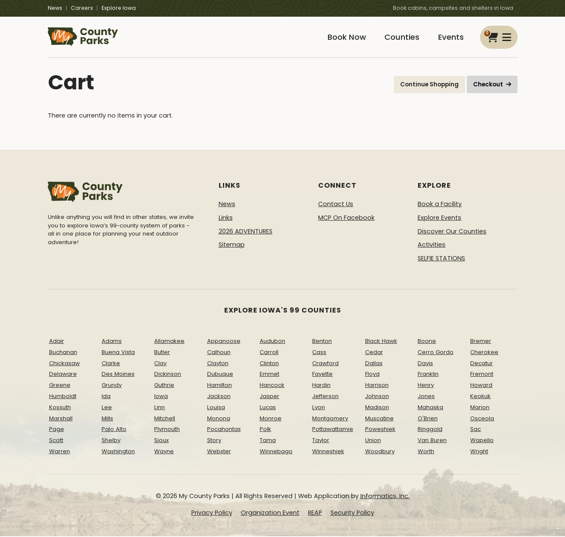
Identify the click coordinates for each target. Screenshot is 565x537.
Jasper (269, 397)
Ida (106, 397)
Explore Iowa (119, 8)
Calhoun (219, 353)
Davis (425, 364)
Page (56, 430)
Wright (479, 452)
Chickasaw (64, 364)
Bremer (480, 342)
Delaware (63, 375)
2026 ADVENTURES (245, 231)
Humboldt (62, 397)
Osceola (482, 419)
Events (451, 37)
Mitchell (164, 419)
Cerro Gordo (436, 353)
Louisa (216, 408)
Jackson (219, 397)
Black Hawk (381, 342)
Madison (377, 408)
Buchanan (63, 353)
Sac (475, 430)
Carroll (269, 353)
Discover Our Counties (452, 231)
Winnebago (276, 452)
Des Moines (118, 375)
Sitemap (232, 245)
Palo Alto (114, 430)
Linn (159, 408)
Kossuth (60, 408)
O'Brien (428, 419)
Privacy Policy (211, 513)
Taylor (320, 441)
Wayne (164, 452)
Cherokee (484, 353)
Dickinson (167, 375)
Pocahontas (224, 430)
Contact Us (335, 205)
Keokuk (480, 397)
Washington (118, 452)
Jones (426, 397)
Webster (219, 452)
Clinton (269, 364)
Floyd (372, 375)
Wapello (482, 441)
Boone (427, 342)
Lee (107, 408)
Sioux (161, 441)
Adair (56, 342)
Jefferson (325, 397)
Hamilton (219, 386)
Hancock (272, 386)
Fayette (322, 375)
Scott (56, 441)
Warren (59, 452)
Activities (431, 245)
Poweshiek (380, 430)
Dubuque (220, 375)
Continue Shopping (429, 85)
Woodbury (380, 452)
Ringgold (430, 430)
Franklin (428, 375)
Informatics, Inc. (385, 497)
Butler (162, 353)
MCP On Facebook (346, 218)
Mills (107, 419)
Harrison (377, 386)
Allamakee (169, 342)
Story (214, 441)
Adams (112, 342)
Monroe (270, 419)
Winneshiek (328, 452)
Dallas (374, 364)
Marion (479, 408)
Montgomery (330, 419)
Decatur (481, 364)
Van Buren (432, 441)
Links (226, 218)
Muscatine (379, 419)
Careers (82, 8)
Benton (322, 342)
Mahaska (430, 408)
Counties (401, 37)
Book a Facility (440, 205)
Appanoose (223, 342)
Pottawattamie (332, 430)
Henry (426, 386)
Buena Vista (118, 353)
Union (373, 441)
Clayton (217, 364)
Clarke (111, 364)
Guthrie (164, 386)
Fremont (481, 375)
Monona (218, 419)
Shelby (111, 441)
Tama (268, 441)
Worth (426, 452)
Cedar (374, 353)
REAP (315, 513)
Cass (319, 353)
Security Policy (352, 513)
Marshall (61, 419)
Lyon (318, 408)
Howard (481, 386)
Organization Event (270, 513)
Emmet (269, 375)
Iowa (161, 397)
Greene (59, 386)
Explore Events (439, 218)
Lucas (268, 408)
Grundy (112, 386)
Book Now (345, 37)
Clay (160, 364)
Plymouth (167, 430)
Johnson (377, 397)
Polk (265, 430)
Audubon (272, 342)
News (55, 8)
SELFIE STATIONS (441, 259)
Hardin (321, 386)
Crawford (325, 364)
